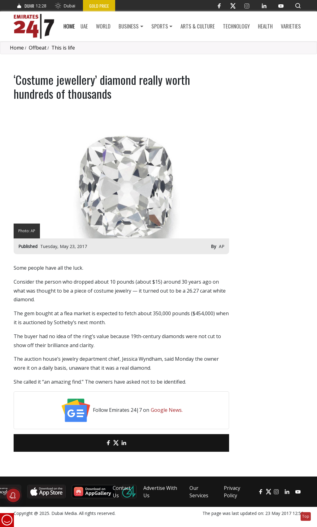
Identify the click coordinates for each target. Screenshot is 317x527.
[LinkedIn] (263, 5)
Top (305, 516)
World (103, 26)
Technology (236, 26)
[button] (298, 5)
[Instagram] (246, 5)
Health (265, 26)
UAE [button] (84, 26)
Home (69, 26)
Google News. (167, 410)
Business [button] (129, 26)
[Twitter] (233, 5)
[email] (97, 443)
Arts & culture (197, 26)
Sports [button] (159, 26)
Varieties (291, 26)
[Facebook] (219, 5)
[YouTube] (281, 5)
